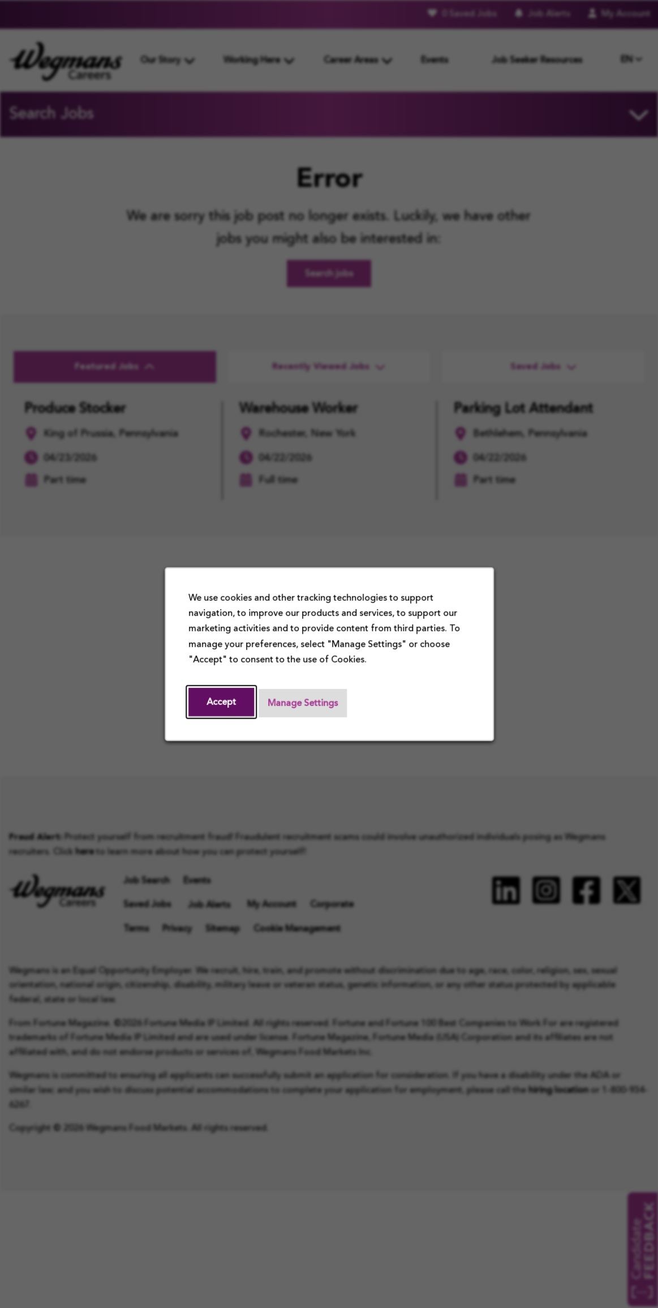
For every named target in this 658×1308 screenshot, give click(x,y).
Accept (221, 702)
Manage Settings (303, 703)
